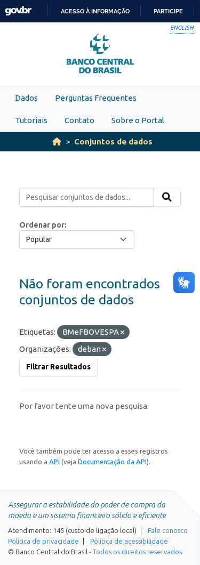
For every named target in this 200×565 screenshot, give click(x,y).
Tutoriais (31, 120)
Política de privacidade (43, 541)
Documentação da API (112, 461)
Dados (26, 97)
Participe (168, 11)
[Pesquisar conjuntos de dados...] (86, 197)
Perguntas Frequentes (96, 97)
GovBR (18, 11)
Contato (79, 120)
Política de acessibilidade (129, 541)
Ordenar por (42, 225)
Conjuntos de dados (113, 141)
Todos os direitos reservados (137, 551)
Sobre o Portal (137, 120)
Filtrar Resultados (58, 366)
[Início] (56, 141)
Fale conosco (168, 530)
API (54, 461)
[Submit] (167, 197)
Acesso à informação (95, 11)
